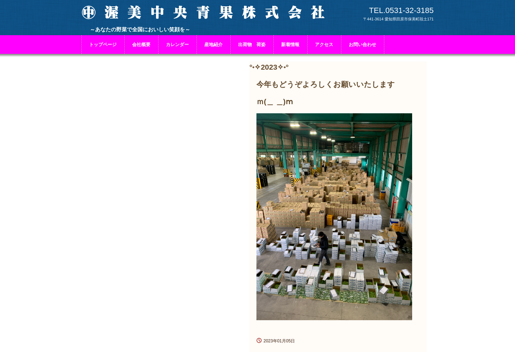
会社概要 (141, 44)
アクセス (324, 44)
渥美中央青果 (204, 16)
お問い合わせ (362, 44)
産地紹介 (213, 44)
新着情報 (290, 44)
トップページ (103, 44)
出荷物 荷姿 (252, 44)
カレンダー (177, 44)
